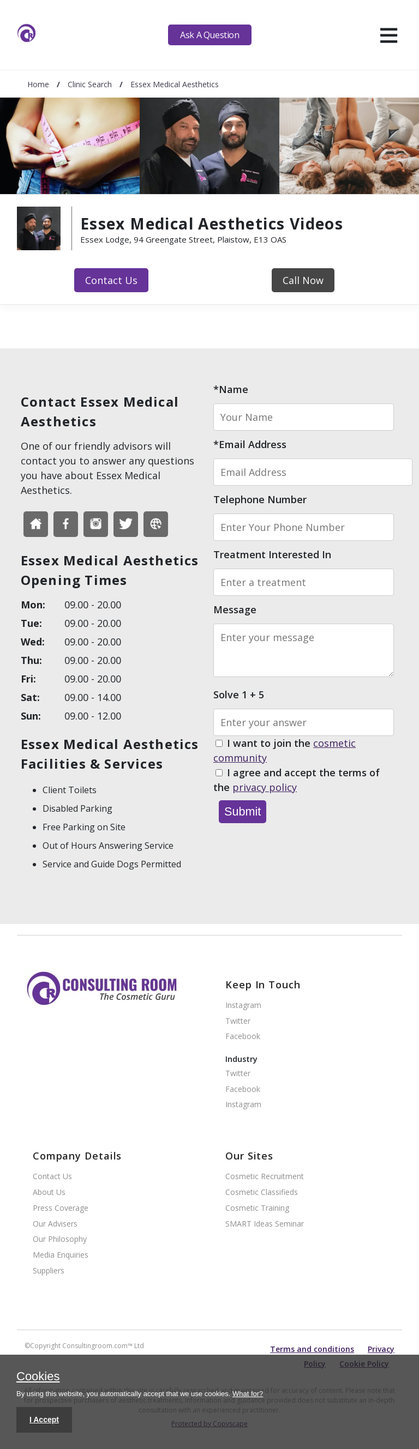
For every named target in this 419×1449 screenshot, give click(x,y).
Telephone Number (260, 499)
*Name (230, 389)
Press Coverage (60, 1208)
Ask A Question (209, 35)
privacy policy (264, 787)
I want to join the (284, 750)
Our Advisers (55, 1224)
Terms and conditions (312, 1349)
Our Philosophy (60, 1239)
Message (234, 609)
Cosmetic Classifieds (261, 1192)
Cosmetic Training (257, 1208)
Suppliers (48, 1271)
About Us (49, 1192)
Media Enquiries (60, 1255)
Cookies (37, 1377)
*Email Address (249, 444)
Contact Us (111, 280)
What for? (247, 1394)
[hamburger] (388, 35)
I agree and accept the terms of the (296, 780)
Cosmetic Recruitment (264, 1176)
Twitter (237, 1021)
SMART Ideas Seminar (264, 1224)
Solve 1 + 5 (238, 694)
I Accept (44, 1419)
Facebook (242, 1036)
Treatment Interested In (272, 554)
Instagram (243, 1005)
